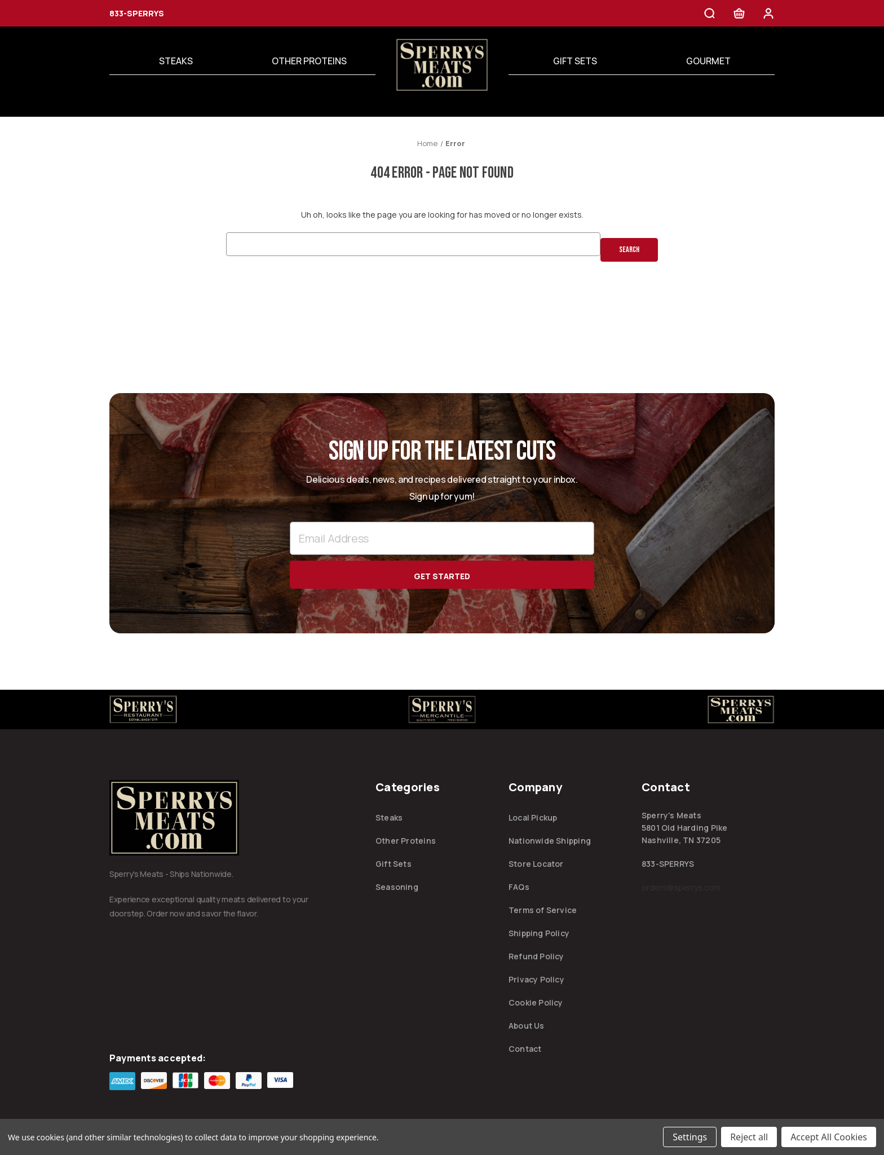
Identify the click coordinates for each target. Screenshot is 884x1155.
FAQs (519, 885)
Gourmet (708, 61)
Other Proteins (309, 61)
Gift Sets (575, 61)
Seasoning (396, 885)
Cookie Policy (536, 1001)
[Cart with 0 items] (739, 15)
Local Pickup (533, 816)
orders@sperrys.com (681, 886)
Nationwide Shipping (550, 839)
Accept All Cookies (828, 1137)
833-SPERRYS (136, 13)
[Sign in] (768, 15)
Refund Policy (536, 955)
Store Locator (536, 862)
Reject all (749, 1137)
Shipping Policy (539, 932)
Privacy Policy (536, 978)
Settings (690, 1137)
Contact (525, 1047)
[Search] (710, 15)
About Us (527, 1024)
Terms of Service (543, 908)
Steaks (176, 61)
